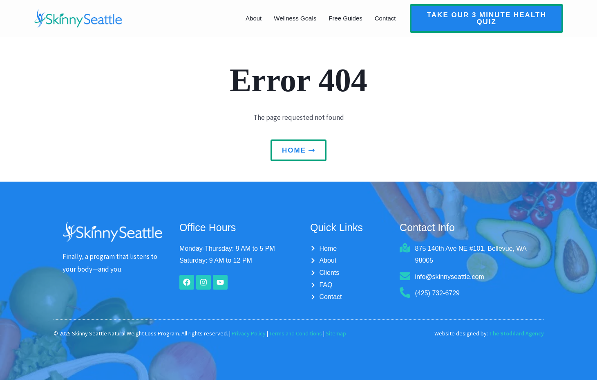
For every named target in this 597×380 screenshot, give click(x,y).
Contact (385, 18)
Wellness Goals (295, 18)
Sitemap (336, 333)
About (254, 18)
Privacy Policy (249, 333)
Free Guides (345, 18)
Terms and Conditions (295, 333)
